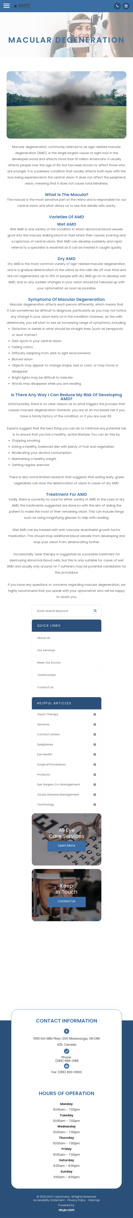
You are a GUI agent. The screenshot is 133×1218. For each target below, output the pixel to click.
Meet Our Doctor (49, 663)
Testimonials (46, 675)
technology (45, 804)
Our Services (46, 650)
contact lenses (48, 734)
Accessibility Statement (49, 1200)
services (43, 724)
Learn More (66, 845)
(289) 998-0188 (67, 1061)
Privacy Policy (76, 1200)
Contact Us (45, 687)
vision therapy (47, 714)
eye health (44, 754)
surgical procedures (51, 764)
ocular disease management (58, 795)
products (43, 775)
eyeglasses (45, 744)
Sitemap (94, 1200)
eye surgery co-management (58, 784)
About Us (43, 638)
